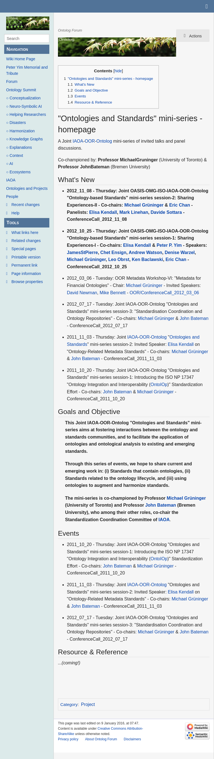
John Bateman (194, 318)
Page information (26, 273)
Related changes (26, 240)
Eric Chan (179, 205)
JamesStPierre (82, 252)
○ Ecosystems (18, 172)
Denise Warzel (180, 252)
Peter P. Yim (169, 245)
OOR (90, 141)
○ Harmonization (20, 131)
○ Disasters (16, 122)
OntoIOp (158, 384)
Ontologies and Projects (27, 188)
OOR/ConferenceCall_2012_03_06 (164, 292)
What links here (24, 232)
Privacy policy (68, 739)
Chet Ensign (113, 252)
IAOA (10, 180)
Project (88, 704)
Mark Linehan (134, 212)
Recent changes (25, 204)
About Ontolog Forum (101, 739)
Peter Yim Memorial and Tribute (27, 70)
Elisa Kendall (103, 212)
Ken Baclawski (147, 259)
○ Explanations (19, 147)
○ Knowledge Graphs (24, 139)
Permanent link (24, 265)
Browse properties (27, 281)
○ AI (9, 163)
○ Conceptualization (23, 98)
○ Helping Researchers (26, 114)
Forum (11, 81)
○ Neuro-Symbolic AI (24, 106)
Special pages (23, 248)
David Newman (82, 292)
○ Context (14, 155)
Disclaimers (132, 739)
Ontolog (104, 141)
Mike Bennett (112, 292)
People (12, 196)
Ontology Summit (21, 90)
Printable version (25, 257)
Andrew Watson (145, 252)
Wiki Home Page (20, 59)
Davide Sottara (166, 212)
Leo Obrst (118, 259)
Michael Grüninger (143, 205)
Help (15, 213)
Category (69, 704)
